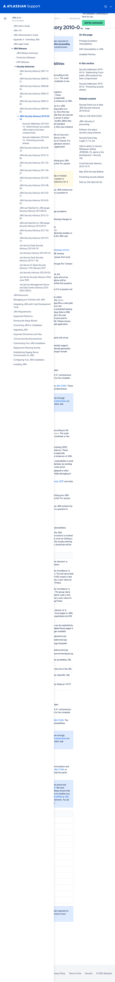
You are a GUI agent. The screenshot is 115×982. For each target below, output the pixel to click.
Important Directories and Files (27, 334)
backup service (62, 250)
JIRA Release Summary (27, 53)
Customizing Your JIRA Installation (29, 343)
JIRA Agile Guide (21, 44)
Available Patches (87, 54)
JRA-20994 (57, 797)
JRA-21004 (61, 386)
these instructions (58, 401)
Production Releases (25, 57)
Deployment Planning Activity (26, 348)
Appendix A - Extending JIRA (26, 39)
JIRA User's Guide (21, 26)
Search (105, 6)
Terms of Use (75, 973)
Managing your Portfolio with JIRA (29, 299)
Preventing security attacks (91, 177)
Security (88, 973)
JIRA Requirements (22, 311)
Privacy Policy (58, 973)
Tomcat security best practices (27, 339)
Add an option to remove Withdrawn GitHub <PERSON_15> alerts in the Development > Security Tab (91, 152)
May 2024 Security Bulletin (91, 172)
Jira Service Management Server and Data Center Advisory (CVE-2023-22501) (34, 287)
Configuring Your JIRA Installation (28, 360)
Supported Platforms (23, 316)
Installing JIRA (20, 364)
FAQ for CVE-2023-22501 (90, 116)
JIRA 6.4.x (16, 18)
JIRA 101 (17, 30)
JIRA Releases (20, 48)
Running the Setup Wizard (25, 321)
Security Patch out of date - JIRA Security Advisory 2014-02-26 (91, 108)
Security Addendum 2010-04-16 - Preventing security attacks (35, 140)
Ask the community (89, 211)
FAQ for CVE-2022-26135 (90, 182)
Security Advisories (25, 66)
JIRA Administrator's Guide (25, 35)
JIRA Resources (20, 295)
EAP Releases (22, 62)
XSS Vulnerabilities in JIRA (91, 49)
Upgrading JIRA (20, 330)
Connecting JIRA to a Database (27, 325)
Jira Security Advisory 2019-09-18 (34, 253)
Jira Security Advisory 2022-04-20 (34, 272)
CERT (61, 481)
